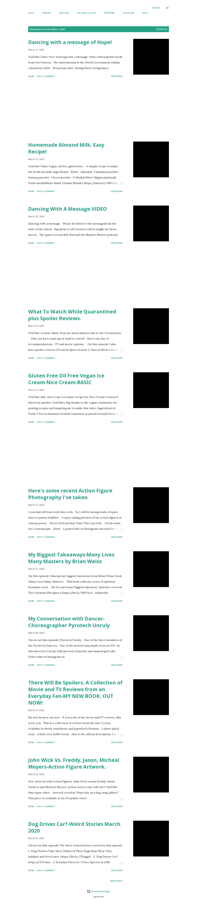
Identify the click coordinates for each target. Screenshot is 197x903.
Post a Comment (46, 76)
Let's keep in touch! (86, 12)
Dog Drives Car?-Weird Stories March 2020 (74, 827)
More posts (116, 881)
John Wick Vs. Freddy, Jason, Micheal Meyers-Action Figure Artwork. (73, 763)
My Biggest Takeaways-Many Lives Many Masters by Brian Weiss (71, 558)
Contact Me (128, 12)
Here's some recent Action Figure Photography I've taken (70, 494)
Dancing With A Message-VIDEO (67, 208)
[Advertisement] (75, 110)
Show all (162, 29)
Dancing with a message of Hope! (70, 42)
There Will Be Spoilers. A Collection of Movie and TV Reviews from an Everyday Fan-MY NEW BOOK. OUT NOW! (75, 692)
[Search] (155, 8)
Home (31, 12)
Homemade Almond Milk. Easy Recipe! (66, 148)
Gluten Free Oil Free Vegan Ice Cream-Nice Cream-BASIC (66, 379)
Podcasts (46, 12)
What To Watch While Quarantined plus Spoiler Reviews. (72, 315)
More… (145, 12)
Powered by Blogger (98, 891)
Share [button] (31, 76)
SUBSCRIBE (109, 12)
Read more (117, 76)
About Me (64, 12)
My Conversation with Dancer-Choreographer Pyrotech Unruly (69, 622)
